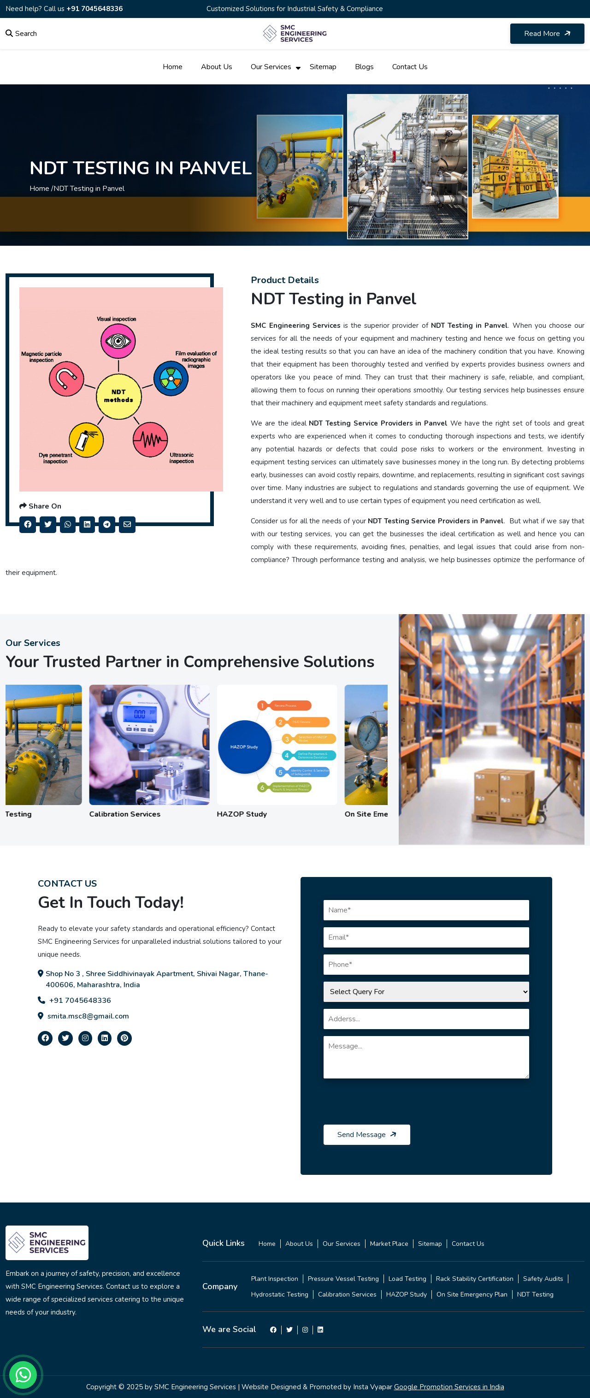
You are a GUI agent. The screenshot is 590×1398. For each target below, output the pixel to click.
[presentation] (394, 1107)
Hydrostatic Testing (279, 1294)
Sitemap (323, 67)
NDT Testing (535, 1294)
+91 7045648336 (94, 8)
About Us (216, 67)
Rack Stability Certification (474, 1278)
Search (21, 34)
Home (173, 67)
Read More (548, 34)
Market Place (389, 1243)
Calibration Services (347, 1294)
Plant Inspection (274, 1278)
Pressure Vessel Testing (343, 1278)
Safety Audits (543, 1278)
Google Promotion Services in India (449, 1387)
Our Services (271, 67)
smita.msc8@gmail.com (83, 1016)
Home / (41, 189)
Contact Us (410, 67)
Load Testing (407, 1278)
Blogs (364, 67)
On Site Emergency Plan (472, 1294)
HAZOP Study (406, 1294)
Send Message (367, 1135)
